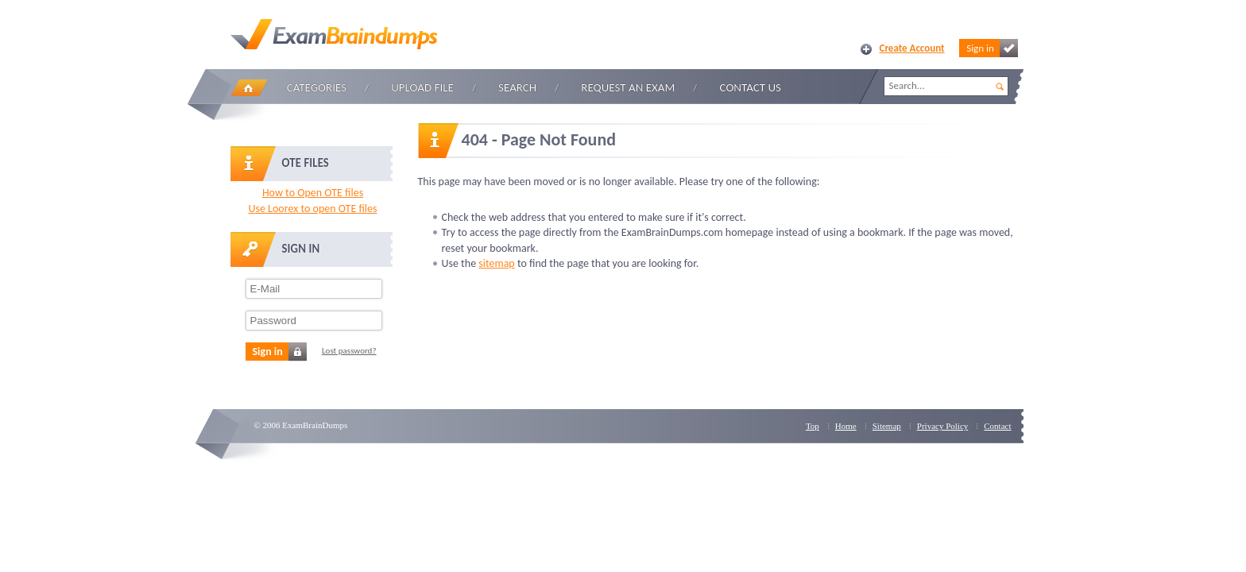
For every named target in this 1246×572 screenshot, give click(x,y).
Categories (316, 87)
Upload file (422, 87)
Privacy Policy (942, 426)
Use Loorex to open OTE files (312, 208)
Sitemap (887, 426)
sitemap (496, 263)
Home (248, 87)
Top (812, 426)
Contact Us (750, 87)
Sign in (991, 48)
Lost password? (349, 351)
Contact (997, 426)
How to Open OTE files (312, 192)
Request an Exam (628, 87)
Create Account (912, 48)
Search (517, 87)
